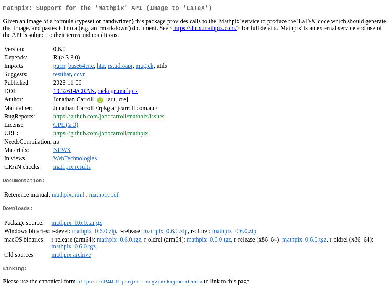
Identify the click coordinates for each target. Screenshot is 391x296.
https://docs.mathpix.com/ (205, 29)
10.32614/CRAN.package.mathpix (95, 92)
